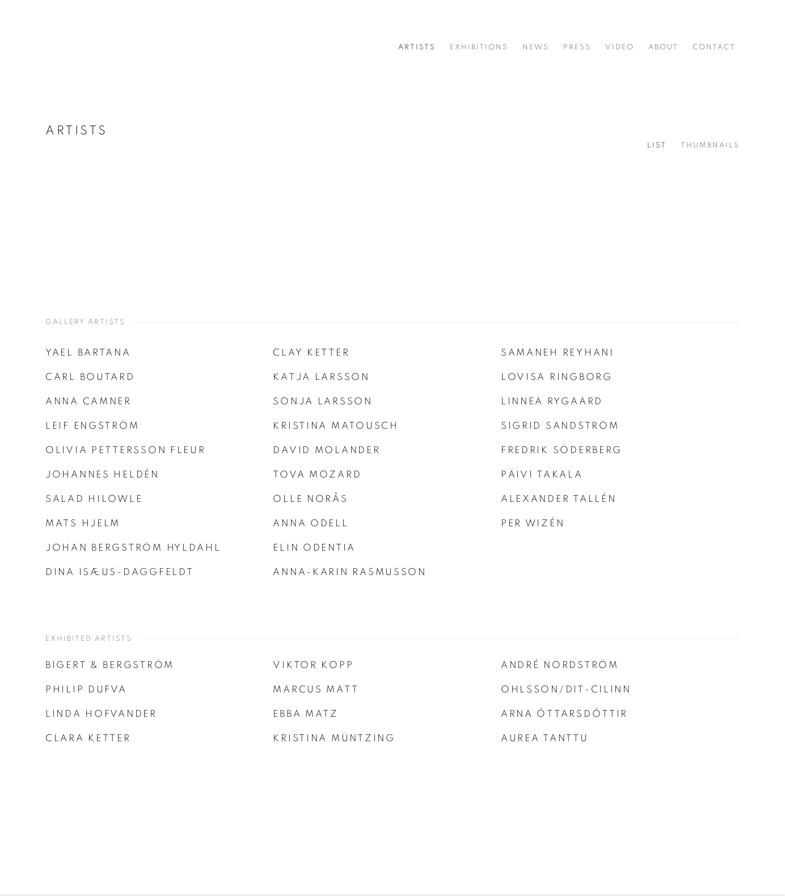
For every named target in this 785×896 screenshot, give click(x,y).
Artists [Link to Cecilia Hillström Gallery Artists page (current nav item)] (417, 47)
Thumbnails (710, 145)
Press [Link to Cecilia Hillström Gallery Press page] (577, 47)
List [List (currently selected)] (656, 145)
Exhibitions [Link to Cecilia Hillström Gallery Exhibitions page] (479, 47)
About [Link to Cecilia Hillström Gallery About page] (663, 47)
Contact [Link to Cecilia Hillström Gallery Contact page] (714, 47)
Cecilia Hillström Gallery (90, 47)
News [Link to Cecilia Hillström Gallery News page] (535, 47)
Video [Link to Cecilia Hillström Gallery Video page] (619, 47)
